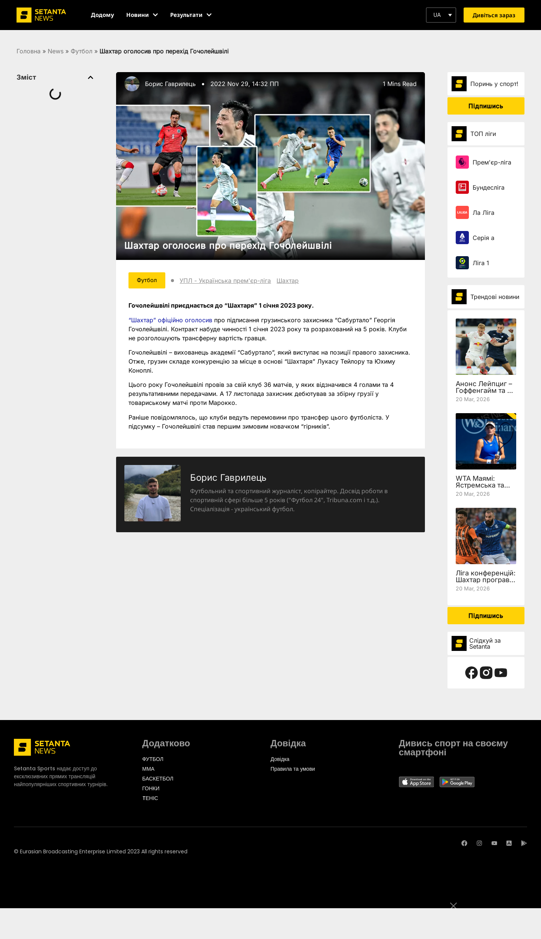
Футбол (81, 51)
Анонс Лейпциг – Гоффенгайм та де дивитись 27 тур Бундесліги (485, 394)
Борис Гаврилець (170, 84)
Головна (29, 51)
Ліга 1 (481, 263)
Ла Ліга (483, 212)
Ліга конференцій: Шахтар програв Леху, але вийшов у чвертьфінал (485, 583)
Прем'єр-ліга (492, 162)
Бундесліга (489, 187)
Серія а (483, 238)
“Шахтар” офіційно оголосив (170, 321)
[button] (441, 15)
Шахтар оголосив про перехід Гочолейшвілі (228, 245)
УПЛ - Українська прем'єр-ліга (230, 281)
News (55, 51)
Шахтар (293, 281)
